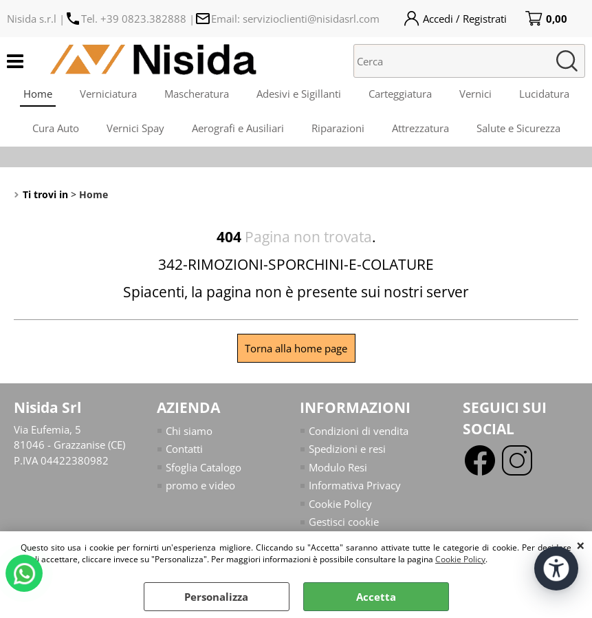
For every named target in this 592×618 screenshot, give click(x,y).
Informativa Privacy (355, 485)
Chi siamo (189, 431)
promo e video (200, 485)
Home (37, 93)
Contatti (184, 449)
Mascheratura (196, 93)
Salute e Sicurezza (518, 128)
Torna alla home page (296, 348)
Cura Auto (55, 128)
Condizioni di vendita (358, 431)
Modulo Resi (338, 467)
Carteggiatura (400, 93)
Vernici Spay (135, 128)
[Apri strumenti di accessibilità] (556, 568)
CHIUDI (580, 545)
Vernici (475, 93)
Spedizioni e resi (347, 449)
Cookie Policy (460, 559)
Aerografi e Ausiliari (238, 128)
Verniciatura (108, 93)
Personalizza (216, 597)
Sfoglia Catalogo (203, 467)
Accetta (376, 597)
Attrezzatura (420, 128)
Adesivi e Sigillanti (298, 93)
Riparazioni (337, 128)
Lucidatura (544, 93)
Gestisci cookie (344, 522)
